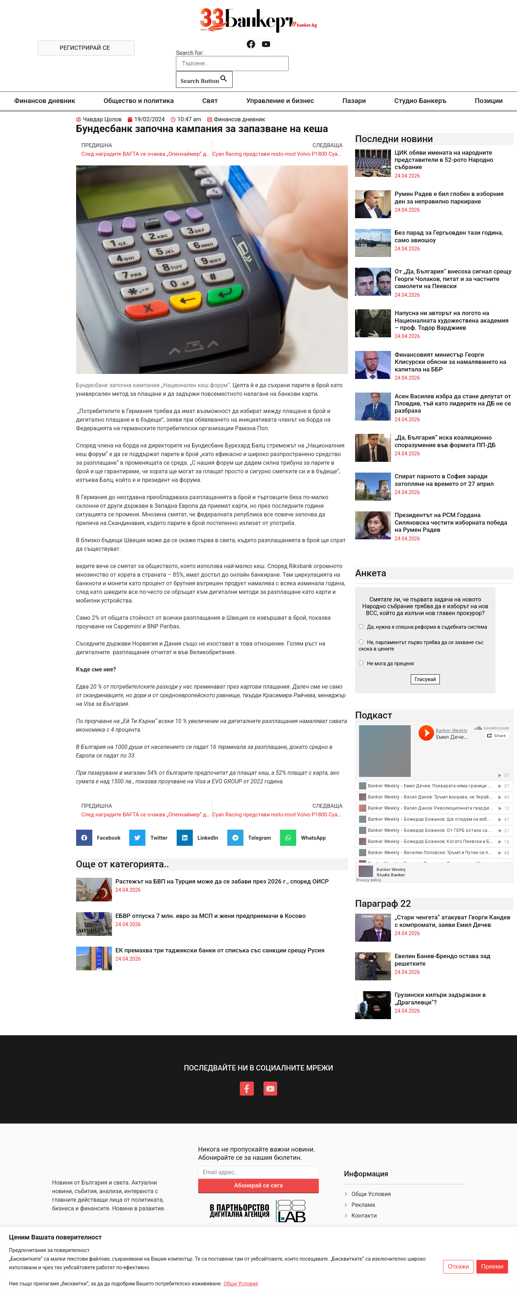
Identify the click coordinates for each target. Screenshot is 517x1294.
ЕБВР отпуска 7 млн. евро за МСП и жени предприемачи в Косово (211, 915)
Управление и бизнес (280, 101)
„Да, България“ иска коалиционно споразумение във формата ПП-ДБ (445, 441)
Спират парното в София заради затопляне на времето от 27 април (444, 480)
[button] (101, 838)
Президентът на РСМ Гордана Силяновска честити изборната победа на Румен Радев (451, 522)
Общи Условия (241, 1283)
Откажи (458, 1267)
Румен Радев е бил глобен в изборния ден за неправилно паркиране (449, 197)
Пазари (354, 101)
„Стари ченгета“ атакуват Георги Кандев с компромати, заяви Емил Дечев (452, 921)
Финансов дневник (44, 101)
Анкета (370, 573)
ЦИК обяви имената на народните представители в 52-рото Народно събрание (444, 160)
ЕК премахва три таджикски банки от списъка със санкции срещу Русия (220, 950)
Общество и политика (139, 101)
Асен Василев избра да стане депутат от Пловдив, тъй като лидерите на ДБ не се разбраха (453, 403)
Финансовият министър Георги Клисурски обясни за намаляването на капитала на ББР (450, 362)
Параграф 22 (383, 903)
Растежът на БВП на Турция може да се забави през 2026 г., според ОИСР (222, 881)
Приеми (492, 1267)
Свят (210, 101)
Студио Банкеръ (420, 101)
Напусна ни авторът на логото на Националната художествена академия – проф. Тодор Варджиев (451, 320)
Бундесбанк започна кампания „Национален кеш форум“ (153, 385)
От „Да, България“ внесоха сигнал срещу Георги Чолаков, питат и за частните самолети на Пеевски (453, 279)
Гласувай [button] (425, 679)
